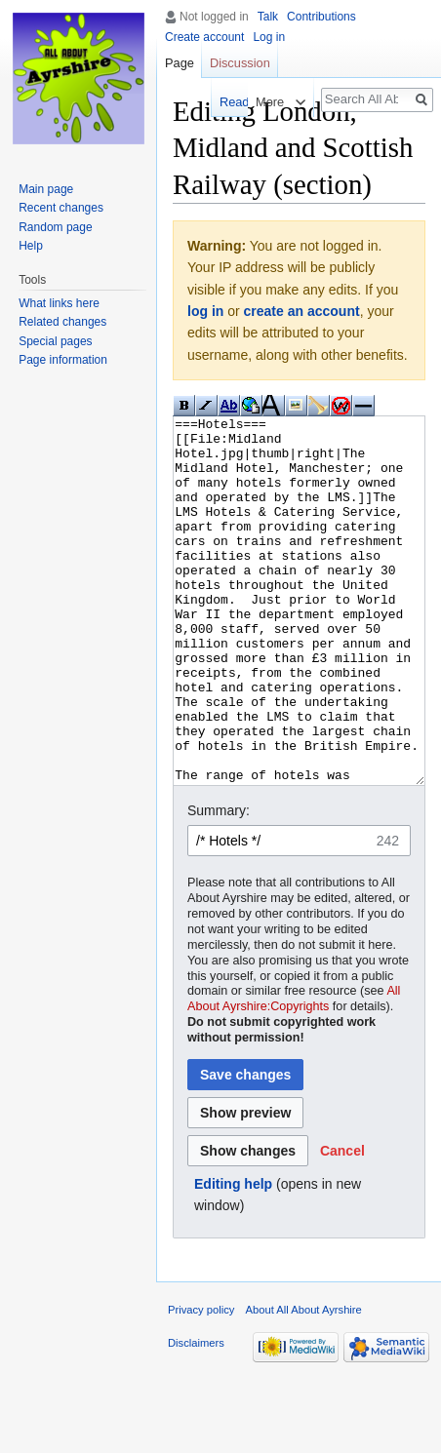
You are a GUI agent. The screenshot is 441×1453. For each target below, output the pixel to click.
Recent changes (61, 208)
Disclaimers (196, 1416)
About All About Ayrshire (304, 1383)
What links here (59, 303)
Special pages (55, 341)
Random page (55, 227)
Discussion (240, 63)
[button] (342, 1223)
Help (31, 246)
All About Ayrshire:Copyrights (293, 1071)
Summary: (218, 883)
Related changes (62, 322)
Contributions (321, 16)
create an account (302, 311)
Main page (46, 189)
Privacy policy (201, 1383)
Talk (268, 16)
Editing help (233, 1257)
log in (205, 311)
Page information (63, 360)
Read (222, 102)
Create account (204, 37)
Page (179, 63)
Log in (269, 37)
